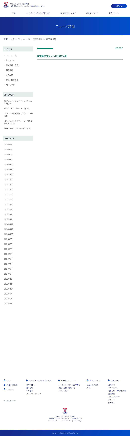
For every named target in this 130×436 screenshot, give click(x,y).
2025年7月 (8, 189)
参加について (92, 13)
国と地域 (29, 388)
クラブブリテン (114, 396)
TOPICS (10, 389)
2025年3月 (8, 209)
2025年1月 (8, 219)
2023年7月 (8, 303)
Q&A (88, 388)
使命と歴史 (30, 385)
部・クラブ (10, 85)
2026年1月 (8, 159)
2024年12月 (9, 224)
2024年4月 (8, 264)
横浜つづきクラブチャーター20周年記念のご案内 (18, 122)
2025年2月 (8, 214)
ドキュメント (113, 388)
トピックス (10, 60)
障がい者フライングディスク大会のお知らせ (18, 102)
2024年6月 (8, 254)
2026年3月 (8, 149)
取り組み (29, 391)
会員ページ (113, 13)
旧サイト (111, 402)
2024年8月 (8, 244)
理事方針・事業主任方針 (117, 391)
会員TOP (111, 385)
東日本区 (9, 75)
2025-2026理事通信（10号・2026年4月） (18, 114)
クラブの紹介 (63, 391)
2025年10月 (9, 174)
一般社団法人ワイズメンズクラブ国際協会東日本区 (27, 5)
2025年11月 (9, 169)
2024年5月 (8, 259)
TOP (13, 13)
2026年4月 (8, 144)
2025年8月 (8, 184)
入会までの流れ (79, 366)
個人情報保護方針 (10, 400)
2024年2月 (8, 274)
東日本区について (68, 13)
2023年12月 (9, 279)
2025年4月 (8, 204)
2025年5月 (8, 199)
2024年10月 (9, 234)
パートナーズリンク (33, 394)
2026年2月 (8, 154)
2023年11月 (9, 284)
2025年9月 (8, 179)
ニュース (111, 399)
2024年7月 (8, 249)
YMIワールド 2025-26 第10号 (17, 108)
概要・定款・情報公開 (67, 388)
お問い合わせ (120, 6)
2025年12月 (9, 164)
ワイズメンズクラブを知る (38, 13)
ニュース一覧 (11, 55)
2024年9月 (8, 239)
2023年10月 (9, 289)
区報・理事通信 (12, 80)
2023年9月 (8, 293)
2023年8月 (8, 298)
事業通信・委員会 (13, 65)
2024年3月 (8, 269)
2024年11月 (9, 229)
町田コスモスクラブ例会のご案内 (17, 128)
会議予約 (111, 394)
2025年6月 (8, 194)
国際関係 (9, 70)
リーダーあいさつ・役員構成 (69, 385)
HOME (5, 39)
